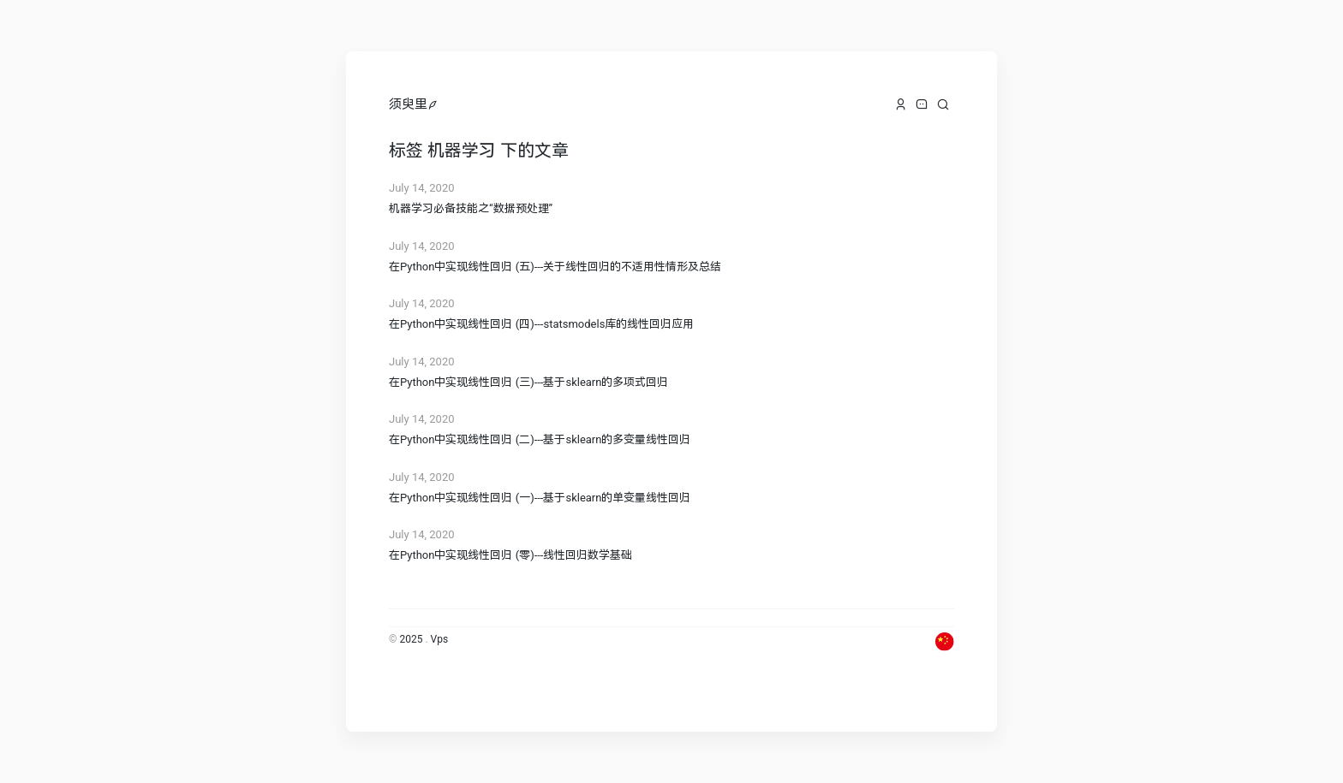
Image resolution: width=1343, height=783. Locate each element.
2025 (410, 639)
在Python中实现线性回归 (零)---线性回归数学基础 (510, 555)
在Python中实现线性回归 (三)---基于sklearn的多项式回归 (528, 382)
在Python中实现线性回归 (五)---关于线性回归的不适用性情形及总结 (555, 266)
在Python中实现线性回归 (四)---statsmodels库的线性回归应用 (541, 323)
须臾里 (408, 104)
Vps (440, 639)
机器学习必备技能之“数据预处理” (470, 208)
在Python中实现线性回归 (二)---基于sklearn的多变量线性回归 (539, 439)
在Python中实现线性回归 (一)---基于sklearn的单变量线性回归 (539, 497)
